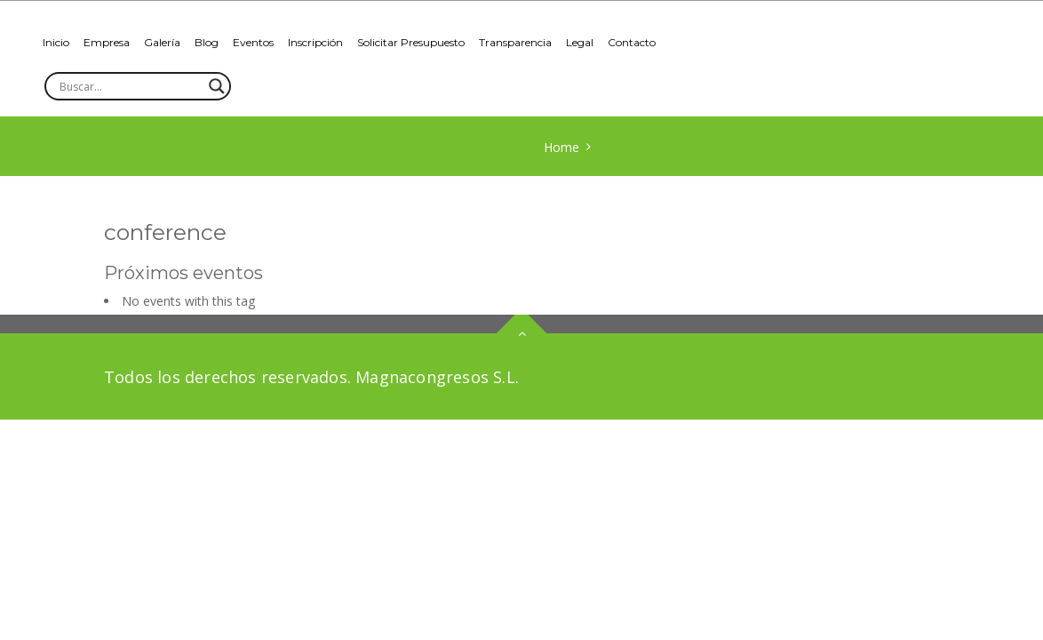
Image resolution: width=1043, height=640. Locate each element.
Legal (579, 42)
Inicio (56, 42)
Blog (207, 42)
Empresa (107, 42)
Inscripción (315, 42)
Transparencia (515, 42)
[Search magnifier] (216, 86)
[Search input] (130, 86)
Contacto (632, 42)
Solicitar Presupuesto (411, 42)
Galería (162, 42)
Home (561, 147)
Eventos (253, 42)
